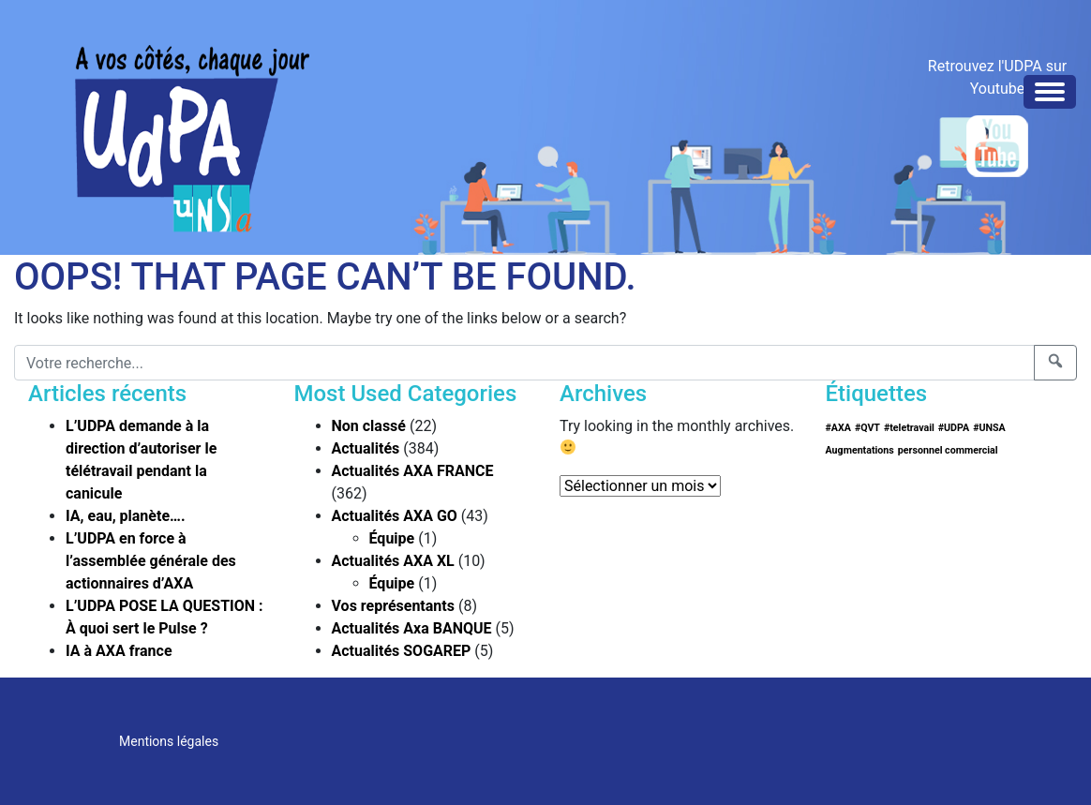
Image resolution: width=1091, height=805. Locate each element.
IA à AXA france (119, 651)
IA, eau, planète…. (126, 516)
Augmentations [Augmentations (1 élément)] (860, 450)
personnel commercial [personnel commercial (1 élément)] (948, 450)
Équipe (392, 538)
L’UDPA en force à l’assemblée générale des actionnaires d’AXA (151, 560)
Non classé (369, 426)
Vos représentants (393, 606)
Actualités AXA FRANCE (413, 471)
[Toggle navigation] (1050, 92)
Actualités (366, 448)
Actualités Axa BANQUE (412, 628)
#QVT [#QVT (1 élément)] (867, 428)
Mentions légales (168, 741)
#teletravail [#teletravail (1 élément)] (909, 428)
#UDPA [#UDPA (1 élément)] (953, 428)
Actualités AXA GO (394, 516)
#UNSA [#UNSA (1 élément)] (989, 428)
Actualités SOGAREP (401, 651)
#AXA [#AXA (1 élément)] (838, 428)
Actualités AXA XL (393, 561)
